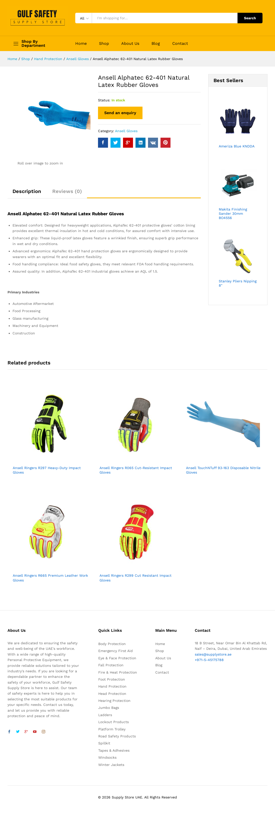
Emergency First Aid (115, 651)
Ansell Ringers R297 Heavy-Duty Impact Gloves (47, 470)
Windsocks (107, 757)
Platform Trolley (112, 729)
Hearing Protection (114, 701)
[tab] (27, 193)
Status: (104, 100)
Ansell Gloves (126, 131)
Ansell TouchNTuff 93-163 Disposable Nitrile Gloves (223, 470)
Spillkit (104, 743)
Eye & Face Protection (117, 658)
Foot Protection (111, 679)
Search (250, 18)
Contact (180, 44)
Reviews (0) (67, 191)
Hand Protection (112, 686)
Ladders (105, 715)
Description (26, 191)
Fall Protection (111, 665)
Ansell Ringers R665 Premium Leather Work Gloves (50, 577)
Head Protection (112, 694)
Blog (156, 44)
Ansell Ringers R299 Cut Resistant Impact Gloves (136, 577)
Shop (104, 44)
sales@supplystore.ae (213, 654)
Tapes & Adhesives (114, 750)
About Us (130, 44)
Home (81, 44)
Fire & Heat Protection (117, 672)
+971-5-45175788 (209, 660)
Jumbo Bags (108, 708)
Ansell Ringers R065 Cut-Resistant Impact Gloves (136, 470)
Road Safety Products (117, 736)
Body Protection (112, 644)
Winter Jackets (111, 765)
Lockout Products (113, 722)
